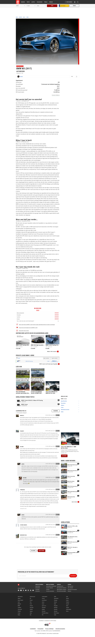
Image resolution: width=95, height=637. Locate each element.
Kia (30, 614)
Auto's (33, 2)
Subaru (67, 602)
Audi (19, 602)
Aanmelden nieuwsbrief (51, 586)
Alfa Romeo (20, 596)
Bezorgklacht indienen (61, 587)
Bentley (19, 603)
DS (30, 598)
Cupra (19, 613)
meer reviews (74, 501)
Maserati (43, 607)
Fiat (30, 602)
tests (62, 407)
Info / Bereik (70, 587)
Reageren (55, 410)
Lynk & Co (44, 605)
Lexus (43, 602)
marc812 (22, 415)
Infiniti (31, 609)
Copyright (37, 589)
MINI (55, 596)
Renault (55, 611)
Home (17, 17)
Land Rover (44, 600)
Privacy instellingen (49, 628)
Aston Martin (20, 600)
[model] (31, 5)
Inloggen (33, 550)
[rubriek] (42, 5)
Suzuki (67, 603)
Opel (55, 603)
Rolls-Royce (56, 613)
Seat (67, 596)
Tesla (67, 605)
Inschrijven (73, 576)
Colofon (47, 589)
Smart (67, 600)
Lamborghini (44, 596)
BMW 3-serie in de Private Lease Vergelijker (48, 364)
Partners (69, 591)
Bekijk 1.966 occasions (52, 351)
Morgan (55, 600)
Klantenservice (60, 586)
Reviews (20, 17)
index (62, 411)
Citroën (19, 611)
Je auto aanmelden (50, 591)
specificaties (64, 401)
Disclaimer (37, 591)
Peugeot (55, 605)
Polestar (55, 607)
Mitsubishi (56, 598)
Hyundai (31, 607)
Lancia (43, 598)
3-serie (27, 17)
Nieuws (23, 2)
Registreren (41, 550)
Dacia (19, 614)
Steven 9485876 (23, 525)
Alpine (19, 598)
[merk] (21, 5)
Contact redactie (49, 587)
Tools (45, 2)
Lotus (43, 603)
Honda (31, 605)
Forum (51, 2)
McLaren (43, 611)
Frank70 (22, 431)
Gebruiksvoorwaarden (72, 589)
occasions (63, 403)
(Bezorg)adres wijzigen (61, 589)
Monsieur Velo (23, 535)
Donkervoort (32, 596)
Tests (28, 2)
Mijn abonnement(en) (61, 591)
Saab (55, 614)
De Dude (22, 446)
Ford (31, 603)
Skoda (67, 598)
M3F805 (21, 76)
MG (42, 614)
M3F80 (23, 464)
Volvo (67, 611)
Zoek (52, 5)
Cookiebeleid (33, 628)
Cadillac (19, 607)
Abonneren (37, 586)
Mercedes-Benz (45, 613)
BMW (24, 17)
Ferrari (31, 600)
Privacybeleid (40, 628)
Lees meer (64, 455)
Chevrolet (20, 609)
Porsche (55, 609)
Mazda (43, 609)
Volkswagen (68, 609)
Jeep (31, 613)
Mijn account (70, 586)
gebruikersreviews (65, 409)
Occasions (39, 2)
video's (62, 405)
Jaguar (31, 611)
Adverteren (37, 587)
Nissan (55, 602)
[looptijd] (47, 358)
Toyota (67, 607)
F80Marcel (22, 489)
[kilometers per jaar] (56, 358)
